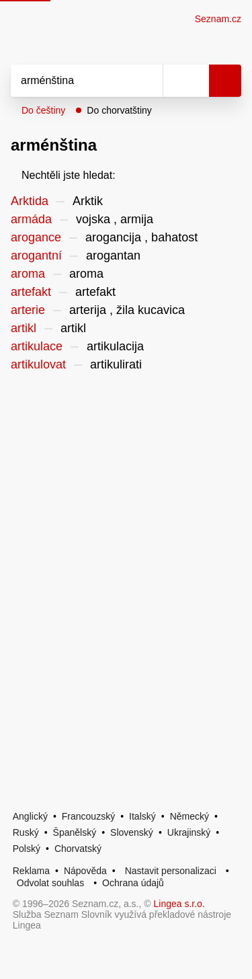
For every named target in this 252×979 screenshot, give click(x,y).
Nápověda (85, 870)
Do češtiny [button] (43, 110)
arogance (36, 237)
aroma (28, 273)
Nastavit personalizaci (170, 870)
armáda (31, 219)
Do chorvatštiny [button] (119, 110)
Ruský (26, 832)
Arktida (29, 201)
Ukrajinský (189, 832)
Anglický (30, 816)
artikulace (36, 346)
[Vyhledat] (72, 81)
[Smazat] (148, 81)
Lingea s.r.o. (179, 903)
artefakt (31, 292)
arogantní (36, 255)
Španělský (75, 832)
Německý (189, 816)
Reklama (31, 870)
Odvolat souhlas (50, 882)
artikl (23, 328)
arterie (28, 310)
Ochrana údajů (133, 882)
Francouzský (88, 816)
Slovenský (131, 832)
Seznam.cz (218, 18)
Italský (142, 816)
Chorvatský (77, 848)
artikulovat (38, 364)
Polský (26, 848)
